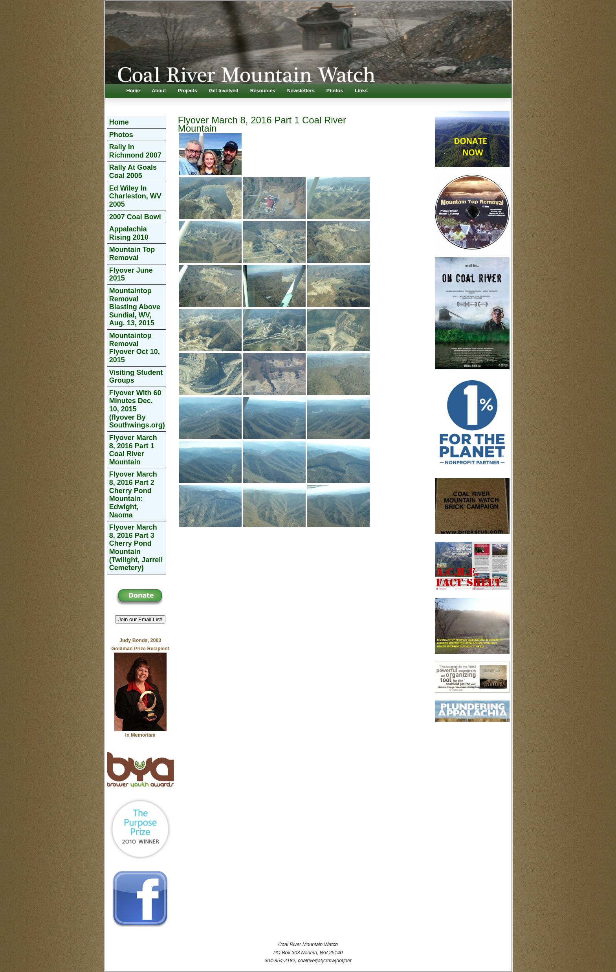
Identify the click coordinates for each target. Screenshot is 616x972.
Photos (334, 91)
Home (133, 91)
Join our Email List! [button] (140, 619)
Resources (262, 91)
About (159, 91)
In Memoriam (140, 735)
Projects (187, 91)
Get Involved (223, 91)
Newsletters (301, 91)
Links (361, 91)
